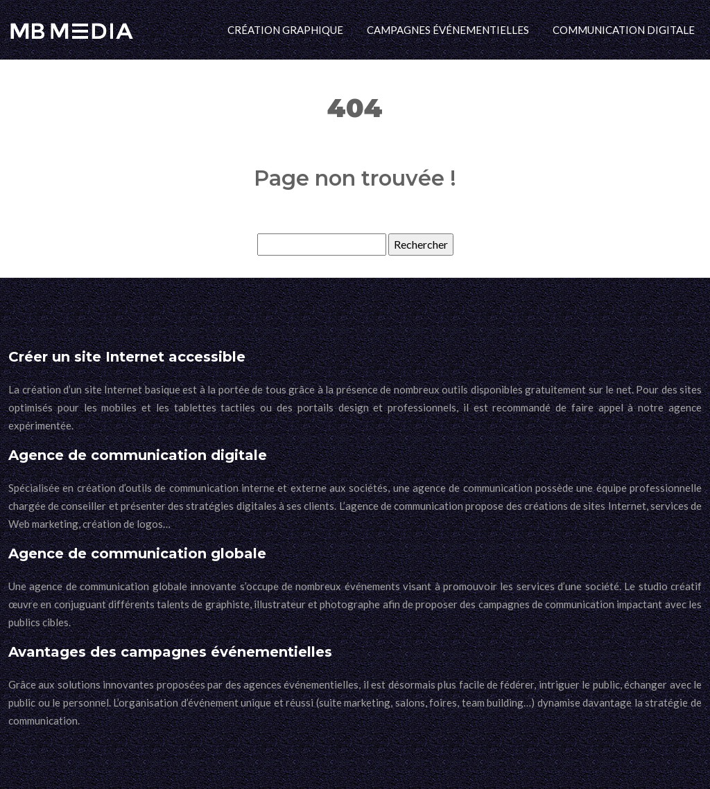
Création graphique (285, 30)
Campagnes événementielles (448, 30)
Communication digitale (624, 30)
